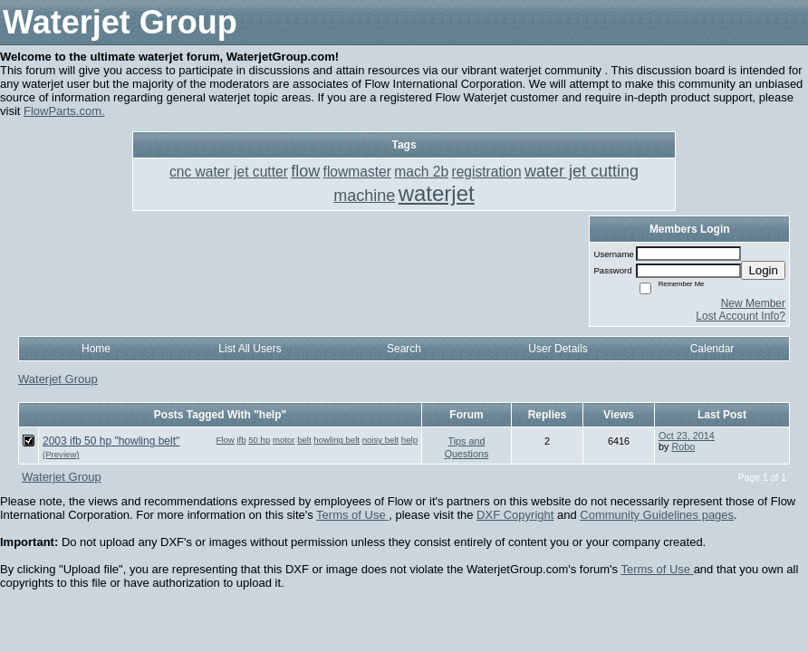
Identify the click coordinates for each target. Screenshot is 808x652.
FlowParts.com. (64, 111)
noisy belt (380, 440)
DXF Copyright (514, 515)
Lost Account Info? (740, 316)
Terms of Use (352, 515)
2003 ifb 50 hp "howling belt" (111, 441)
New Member (753, 303)
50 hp (259, 440)
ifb (240, 440)
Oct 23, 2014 (687, 435)
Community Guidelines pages (657, 515)
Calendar (712, 348)
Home (96, 348)
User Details (557, 348)
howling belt (336, 440)
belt (304, 440)
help (409, 440)
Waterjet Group (58, 379)
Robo (683, 446)
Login (763, 270)
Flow (225, 440)
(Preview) (61, 454)
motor (284, 440)
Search (404, 348)
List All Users (249, 348)
